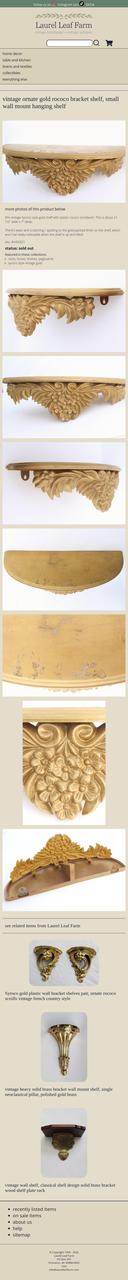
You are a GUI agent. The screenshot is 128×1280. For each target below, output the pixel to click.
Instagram (65, 5)
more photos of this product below (35, 209)
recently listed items (34, 1209)
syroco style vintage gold (25, 263)
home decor (12, 53)
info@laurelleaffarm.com (64, 1269)
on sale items (27, 1215)
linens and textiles (17, 66)
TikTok (90, 5)
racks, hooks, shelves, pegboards (31, 259)
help (17, 1228)
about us (22, 1222)
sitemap (21, 1234)
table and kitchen (17, 60)
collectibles (11, 72)
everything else (15, 79)
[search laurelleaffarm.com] (97, 43)
